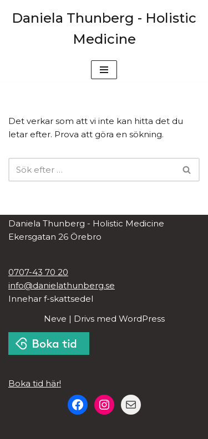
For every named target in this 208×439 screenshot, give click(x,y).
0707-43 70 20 (38, 272)
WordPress (142, 318)
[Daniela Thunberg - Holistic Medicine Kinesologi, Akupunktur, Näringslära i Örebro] (104, 29)
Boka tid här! (34, 383)
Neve (55, 318)
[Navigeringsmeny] (104, 69)
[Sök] (91, 170)
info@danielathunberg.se (61, 285)
